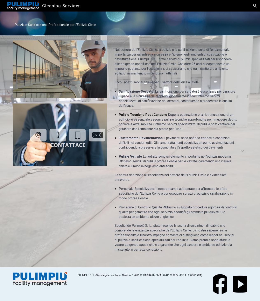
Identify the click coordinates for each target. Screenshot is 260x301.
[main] (130, 23)
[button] (255, 6)
